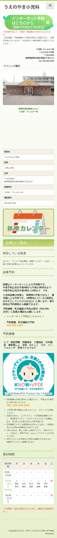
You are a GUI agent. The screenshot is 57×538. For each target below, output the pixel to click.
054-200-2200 (15, 325)
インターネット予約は (18, 316)
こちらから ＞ (37, 316)
